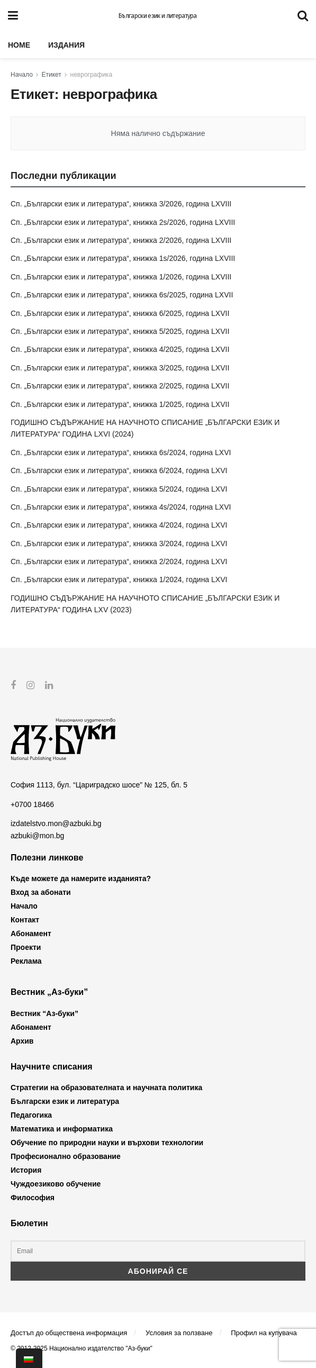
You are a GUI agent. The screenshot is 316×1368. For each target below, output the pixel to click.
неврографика (91, 74)
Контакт (25, 920)
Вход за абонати (41, 892)
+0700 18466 (32, 804)
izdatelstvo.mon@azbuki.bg (56, 823)
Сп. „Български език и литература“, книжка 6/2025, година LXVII (120, 313)
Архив (22, 1040)
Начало (22, 74)
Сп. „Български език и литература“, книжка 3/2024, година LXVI (119, 543)
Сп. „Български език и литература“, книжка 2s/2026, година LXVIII (123, 222)
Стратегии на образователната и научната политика (106, 1087)
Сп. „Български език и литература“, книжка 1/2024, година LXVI (119, 579)
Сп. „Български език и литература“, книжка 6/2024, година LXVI (119, 470)
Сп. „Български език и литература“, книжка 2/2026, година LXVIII (121, 240)
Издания (66, 45)
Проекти (26, 947)
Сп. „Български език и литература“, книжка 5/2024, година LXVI (119, 489)
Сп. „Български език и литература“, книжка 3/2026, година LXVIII (121, 204)
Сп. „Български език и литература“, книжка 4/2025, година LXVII (120, 349)
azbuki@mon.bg (37, 835)
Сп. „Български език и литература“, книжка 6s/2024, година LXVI (121, 452)
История (26, 1170)
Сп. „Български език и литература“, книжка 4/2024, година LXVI (119, 525)
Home (19, 45)
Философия (33, 1197)
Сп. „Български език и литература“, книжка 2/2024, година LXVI (119, 561)
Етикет (51, 74)
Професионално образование (66, 1156)
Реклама (26, 961)
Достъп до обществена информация (69, 1332)
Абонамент (31, 933)
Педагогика (31, 1115)
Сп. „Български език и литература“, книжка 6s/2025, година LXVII (122, 295)
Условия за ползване (179, 1332)
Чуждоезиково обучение (56, 1184)
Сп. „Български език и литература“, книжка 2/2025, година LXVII (120, 386)
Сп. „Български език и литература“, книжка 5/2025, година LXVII (120, 331)
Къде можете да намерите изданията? (81, 878)
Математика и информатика (62, 1129)
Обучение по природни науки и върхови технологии (107, 1142)
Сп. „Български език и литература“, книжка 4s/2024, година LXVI (121, 507)
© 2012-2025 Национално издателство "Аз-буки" (81, 1348)
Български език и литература (158, 16)
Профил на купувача (264, 1332)
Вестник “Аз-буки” (44, 1013)
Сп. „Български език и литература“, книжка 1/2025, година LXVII (120, 404)
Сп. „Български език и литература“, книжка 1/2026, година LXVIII (121, 277)
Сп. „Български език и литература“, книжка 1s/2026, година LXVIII (123, 258)
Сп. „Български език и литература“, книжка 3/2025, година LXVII (120, 368)
